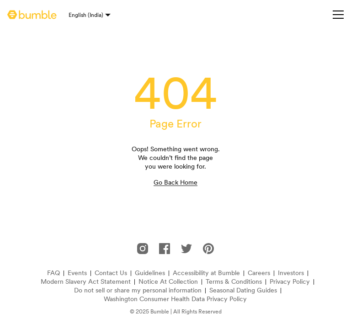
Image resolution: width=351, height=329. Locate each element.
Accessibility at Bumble (206, 273)
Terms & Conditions (234, 281)
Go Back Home (175, 182)
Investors (291, 273)
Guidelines (150, 273)
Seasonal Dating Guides (243, 290)
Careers (259, 273)
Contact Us (111, 273)
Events (77, 273)
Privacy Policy (290, 281)
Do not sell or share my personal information (138, 290)
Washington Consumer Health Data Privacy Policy (175, 299)
